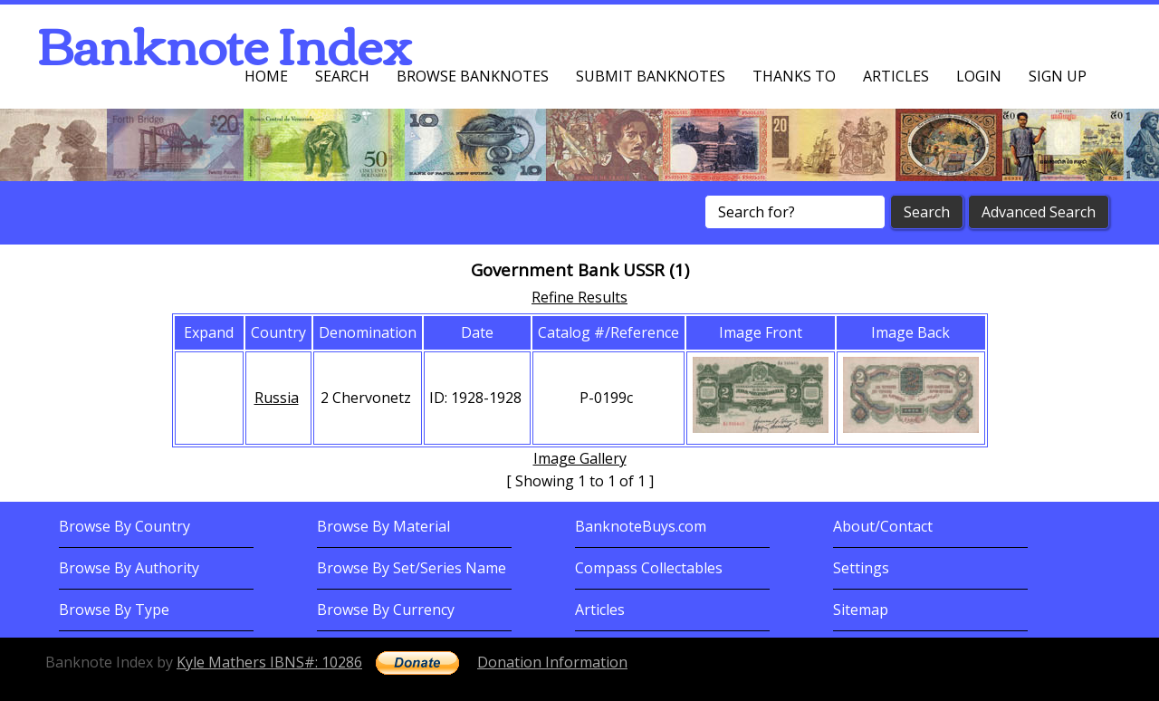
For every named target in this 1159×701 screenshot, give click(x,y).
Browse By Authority (129, 568)
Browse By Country (124, 526)
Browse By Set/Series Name (411, 568)
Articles (896, 76)
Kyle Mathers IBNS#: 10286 (269, 662)
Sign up (1058, 76)
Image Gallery (580, 458)
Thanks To (794, 76)
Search (342, 76)
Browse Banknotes (473, 76)
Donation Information (552, 662)
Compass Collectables (649, 568)
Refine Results (579, 297)
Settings (861, 568)
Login (978, 76)
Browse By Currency (386, 609)
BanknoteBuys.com (640, 526)
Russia (276, 398)
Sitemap (860, 609)
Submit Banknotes (650, 76)
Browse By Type (114, 609)
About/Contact (883, 526)
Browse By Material (383, 526)
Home (266, 76)
